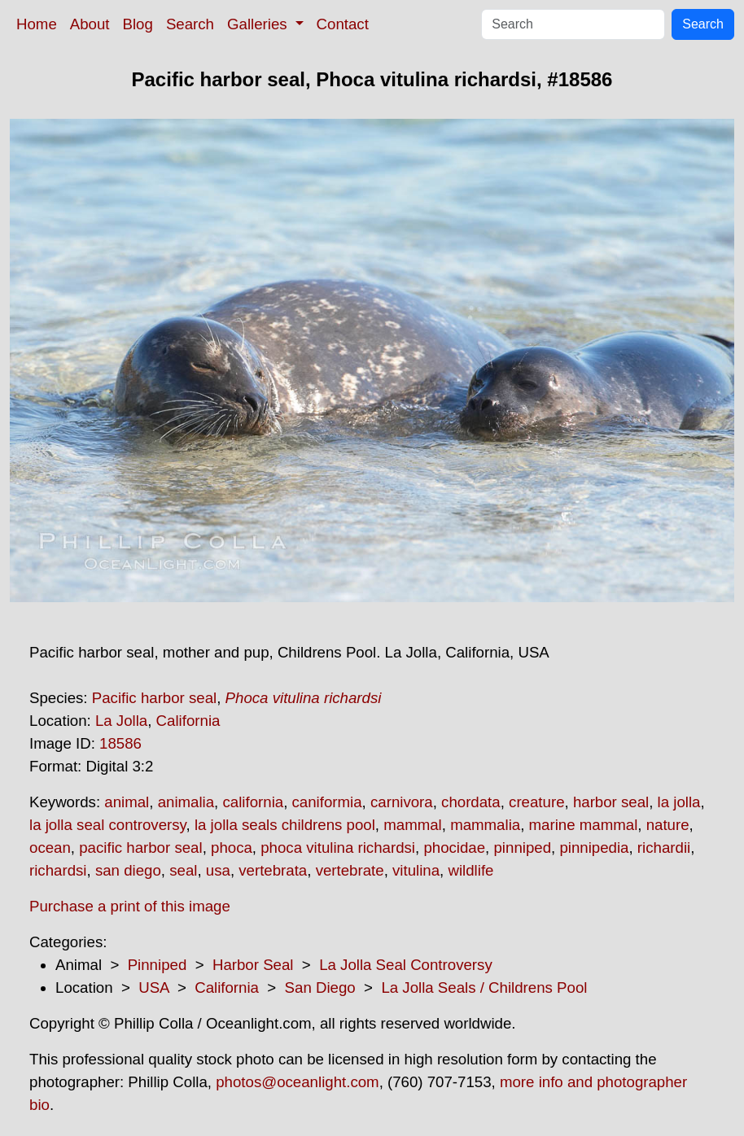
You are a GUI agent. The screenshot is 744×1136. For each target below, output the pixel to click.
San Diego (320, 987)
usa (218, 870)
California (188, 720)
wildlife (470, 870)
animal (126, 801)
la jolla (679, 801)
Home (36, 24)
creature (536, 801)
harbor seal (611, 801)
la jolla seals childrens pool (285, 824)
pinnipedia (593, 847)
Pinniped (157, 964)
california (252, 801)
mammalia (485, 824)
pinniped (522, 847)
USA (153, 987)
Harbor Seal (253, 964)
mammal (412, 824)
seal (183, 870)
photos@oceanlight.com (297, 1081)
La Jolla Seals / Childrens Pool (484, 987)
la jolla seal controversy (107, 824)
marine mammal (583, 824)
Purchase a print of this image (129, 906)
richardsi (58, 870)
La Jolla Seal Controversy (405, 964)
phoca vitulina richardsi (337, 847)
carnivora (401, 801)
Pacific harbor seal (154, 697)
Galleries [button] (259, 24)
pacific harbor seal (140, 847)
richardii (663, 847)
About (90, 24)
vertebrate (350, 870)
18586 (120, 743)
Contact (343, 24)
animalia (186, 801)
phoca (231, 847)
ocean (50, 847)
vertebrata (273, 870)
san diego (128, 870)
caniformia (327, 801)
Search (190, 24)
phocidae (454, 847)
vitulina (416, 870)
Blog (138, 24)
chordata (471, 801)
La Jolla (121, 720)
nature (667, 824)
